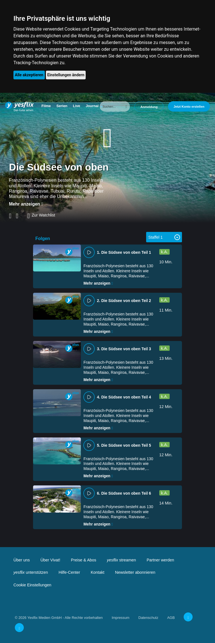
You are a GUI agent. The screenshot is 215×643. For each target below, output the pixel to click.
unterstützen (30, 572)
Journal (92, 106)
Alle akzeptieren (29, 75)
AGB (171, 618)
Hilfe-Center (69, 572)
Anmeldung (149, 107)
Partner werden (160, 560)
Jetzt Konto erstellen (189, 106)
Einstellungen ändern (66, 75)
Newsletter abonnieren (135, 572)
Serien (61, 106)
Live (76, 106)
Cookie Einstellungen (32, 585)
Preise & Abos (83, 560)
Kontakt (97, 572)
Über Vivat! (50, 560)
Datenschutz (148, 618)
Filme (46, 106)
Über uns (21, 560)
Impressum (120, 618)
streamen (121, 560)
